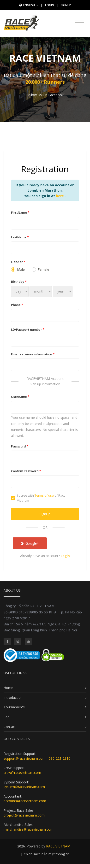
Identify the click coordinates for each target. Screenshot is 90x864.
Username (20, 396)
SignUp (66, 5)
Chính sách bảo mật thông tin (47, 854)
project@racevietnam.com (24, 815)
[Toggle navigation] (80, 20)
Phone (17, 305)
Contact (10, 726)
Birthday (19, 281)
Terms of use (44, 495)
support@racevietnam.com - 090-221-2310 (37, 758)
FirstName (20, 212)
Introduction (13, 697)
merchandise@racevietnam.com (29, 829)
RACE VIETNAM (58, 846)
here (60, 196)
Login (49, 5)
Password (19, 446)
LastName (20, 237)
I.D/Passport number (27, 329)
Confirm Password (26, 471)
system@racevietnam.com (24, 786)
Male (18, 269)
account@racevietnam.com (25, 801)
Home (8, 687)
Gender (18, 262)
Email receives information (32, 354)
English (30, 5)
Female (40, 269)
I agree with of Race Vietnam (38, 498)
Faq (6, 717)
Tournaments (14, 707)
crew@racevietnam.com (22, 772)
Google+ (30, 543)
